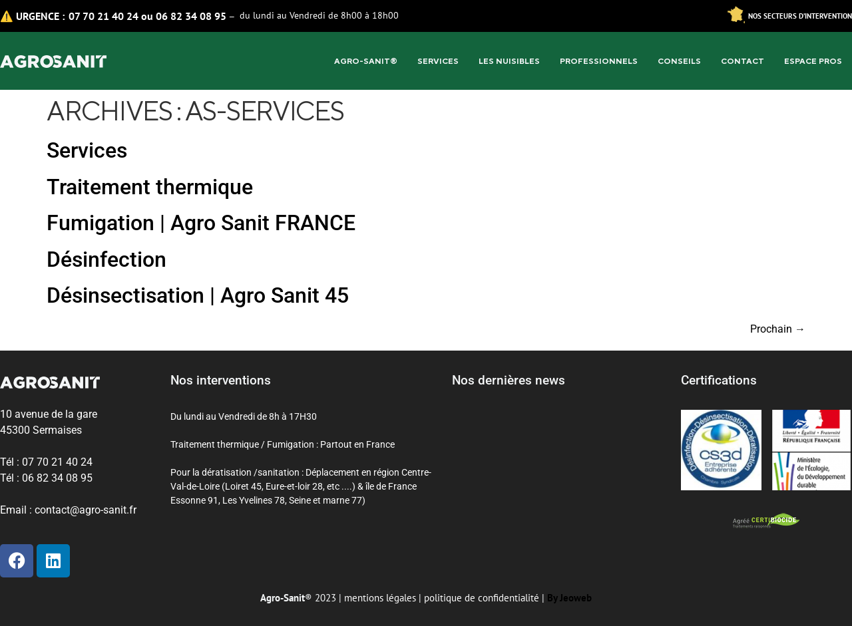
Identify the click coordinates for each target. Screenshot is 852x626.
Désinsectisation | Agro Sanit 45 (198, 295)
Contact (742, 61)
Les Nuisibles (509, 61)
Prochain (777, 329)
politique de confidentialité (481, 597)
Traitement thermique (150, 187)
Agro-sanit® (365, 61)
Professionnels (599, 61)
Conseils (679, 61)
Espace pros (813, 61)
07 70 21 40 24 (103, 16)
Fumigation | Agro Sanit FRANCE (201, 222)
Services (438, 61)
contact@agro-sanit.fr (85, 510)
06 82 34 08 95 (191, 16)
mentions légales (380, 597)
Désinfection (106, 259)
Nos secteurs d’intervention (800, 16)
